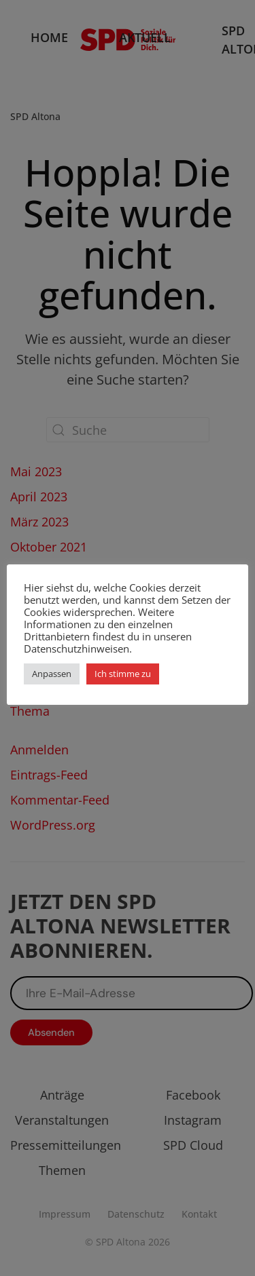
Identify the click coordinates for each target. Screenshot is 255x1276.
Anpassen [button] (51, 674)
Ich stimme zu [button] (123, 674)
